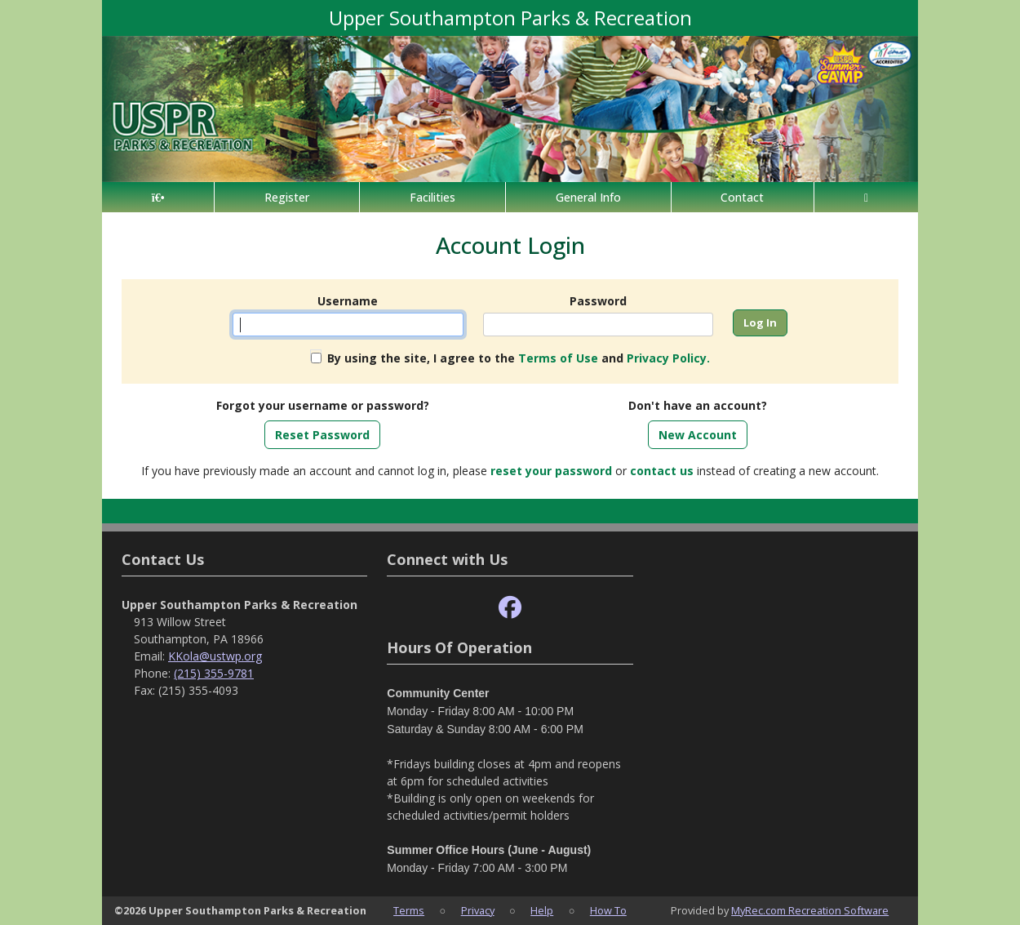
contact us (662, 470)
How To (608, 910)
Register (286, 197)
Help (541, 910)
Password (598, 301)
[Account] (866, 197)
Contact (742, 197)
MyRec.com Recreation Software (810, 910)
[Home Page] (158, 197)
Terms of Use (558, 358)
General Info (588, 197)
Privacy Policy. (668, 358)
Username (347, 301)
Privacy (477, 910)
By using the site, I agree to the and (518, 358)
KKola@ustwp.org (215, 656)
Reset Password (322, 434)
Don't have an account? (697, 405)
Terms (408, 910)
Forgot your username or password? (322, 405)
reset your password (551, 470)
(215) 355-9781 (214, 673)
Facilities (432, 197)
